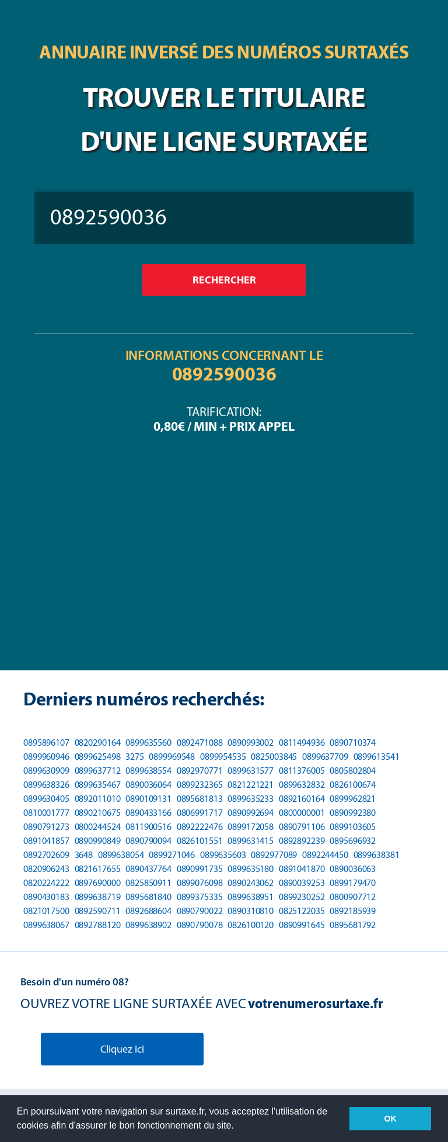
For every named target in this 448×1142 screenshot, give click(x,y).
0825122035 (302, 910)
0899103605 (353, 826)
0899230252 (302, 896)
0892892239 (302, 840)
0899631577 (251, 770)
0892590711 (98, 910)
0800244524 (98, 826)
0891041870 (302, 868)
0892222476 (200, 826)
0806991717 (200, 812)
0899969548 (172, 756)
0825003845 (274, 756)
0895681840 (148, 896)
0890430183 (46, 896)
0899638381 (377, 854)
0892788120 (98, 924)
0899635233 (251, 798)
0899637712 (98, 770)
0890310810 (251, 910)
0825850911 (148, 882)
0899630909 (46, 770)
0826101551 (200, 840)
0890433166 (148, 812)
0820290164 (98, 742)
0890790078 (200, 924)
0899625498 (98, 756)
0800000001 (302, 812)
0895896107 (46, 742)
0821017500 (46, 910)
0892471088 (200, 742)
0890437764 (148, 868)
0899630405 (46, 798)
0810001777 (46, 812)
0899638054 (121, 854)
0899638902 (148, 924)
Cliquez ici (122, 1049)
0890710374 (353, 742)
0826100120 (251, 924)
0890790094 (148, 840)
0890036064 (148, 784)
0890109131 (148, 798)
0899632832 (302, 784)
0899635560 (148, 742)
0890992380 (353, 812)
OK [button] (390, 1118)
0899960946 (46, 756)
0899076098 (200, 882)
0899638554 (148, 770)
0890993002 (251, 742)
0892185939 (353, 910)
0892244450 (325, 854)
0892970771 (200, 770)
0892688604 (148, 910)
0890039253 (302, 882)
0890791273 (46, 826)
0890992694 (251, 812)
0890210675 (98, 812)
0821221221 (251, 784)
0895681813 (200, 798)
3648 (84, 854)
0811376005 (302, 770)
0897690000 (98, 882)
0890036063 (353, 868)
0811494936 (302, 742)
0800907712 (353, 896)
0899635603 (223, 854)
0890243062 (251, 882)
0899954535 (223, 756)
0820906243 (46, 868)
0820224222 (46, 882)
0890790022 (200, 910)
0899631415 (251, 840)
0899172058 (251, 826)
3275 (134, 756)
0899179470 (353, 882)
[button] (238, 1127)
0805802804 (353, 770)
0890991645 (302, 924)
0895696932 (353, 840)
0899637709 (325, 756)
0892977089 (274, 854)
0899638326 (46, 784)
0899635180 (251, 868)
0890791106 (302, 826)
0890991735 (200, 868)
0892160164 (302, 798)
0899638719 (98, 896)
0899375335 (200, 896)
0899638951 (251, 896)
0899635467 (98, 784)
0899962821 (353, 798)
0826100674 (353, 784)
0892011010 (98, 798)
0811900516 (148, 826)
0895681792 (353, 924)
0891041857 (46, 840)
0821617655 (98, 868)
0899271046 (172, 854)
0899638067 (46, 924)
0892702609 (46, 854)
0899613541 (377, 756)
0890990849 (98, 840)
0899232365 (200, 784)
